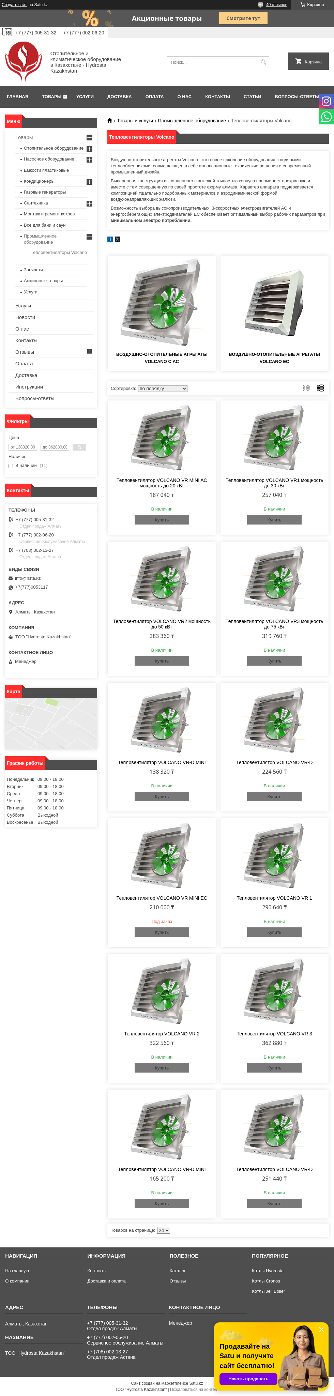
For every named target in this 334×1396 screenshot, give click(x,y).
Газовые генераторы (45, 192)
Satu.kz (196, 1383)
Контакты (217, 96)
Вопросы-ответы (297, 96)
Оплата (155, 96)
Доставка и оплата (106, 1281)
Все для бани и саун (44, 225)
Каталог (178, 1270)
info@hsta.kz (28, 578)
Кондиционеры (39, 181)
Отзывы (24, 352)
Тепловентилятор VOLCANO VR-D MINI (162, 762)
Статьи (252, 96)
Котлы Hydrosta (268, 1270)
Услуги (85, 96)
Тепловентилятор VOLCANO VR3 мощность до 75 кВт (274, 624)
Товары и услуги (135, 120)
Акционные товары (43, 280)
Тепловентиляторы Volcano (59, 252)
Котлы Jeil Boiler (268, 1291)
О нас (185, 96)
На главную (17, 1270)
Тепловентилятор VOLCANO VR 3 (274, 1033)
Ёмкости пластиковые (46, 170)
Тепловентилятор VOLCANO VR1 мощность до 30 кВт (274, 482)
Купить (162, 519)
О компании (17, 1281)
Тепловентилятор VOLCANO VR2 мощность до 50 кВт (162, 624)
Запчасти (33, 269)
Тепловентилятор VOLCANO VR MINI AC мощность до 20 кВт (162, 482)
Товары (51, 96)
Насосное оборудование (49, 159)
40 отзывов (276, 4)
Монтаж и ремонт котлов (49, 213)
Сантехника (36, 203)
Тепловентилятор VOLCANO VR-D (274, 762)
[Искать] (263, 62)
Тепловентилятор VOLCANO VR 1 (274, 898)
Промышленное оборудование (192, 120)
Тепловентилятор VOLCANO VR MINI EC (162, 898)
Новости (25, 317)
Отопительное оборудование (54, 148)
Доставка (119, 96)
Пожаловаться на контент (194, 1389)
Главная (17, 96)
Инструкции (29, 387)
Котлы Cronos (266, 1281)
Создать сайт (14, 4)
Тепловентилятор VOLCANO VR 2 (161, 1033)
